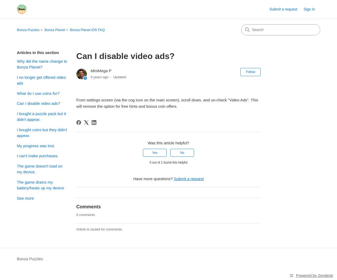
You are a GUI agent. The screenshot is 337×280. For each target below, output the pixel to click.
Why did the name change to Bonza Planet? (42, 64)
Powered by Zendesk (314, 275)
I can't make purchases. (37, 156)
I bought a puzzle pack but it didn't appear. (41, 116)
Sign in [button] (309, 9)
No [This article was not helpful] (182, 153)
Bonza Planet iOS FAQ (87, 30)
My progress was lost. (36, 146)
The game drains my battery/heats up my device (40, 185)
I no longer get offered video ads (41, 80)
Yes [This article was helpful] (154, 153)
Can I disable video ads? (38, 103)
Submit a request (283, 9)
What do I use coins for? (38, 93)
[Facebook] (78, 122)
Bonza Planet (54, 30)
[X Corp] (86, 122)
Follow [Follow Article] (250, 72)
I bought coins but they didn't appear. (42, 132)
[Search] (280, 29)
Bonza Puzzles (28, 30)
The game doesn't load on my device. (39, 169)
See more (25, 198)
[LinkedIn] (94, 122)
